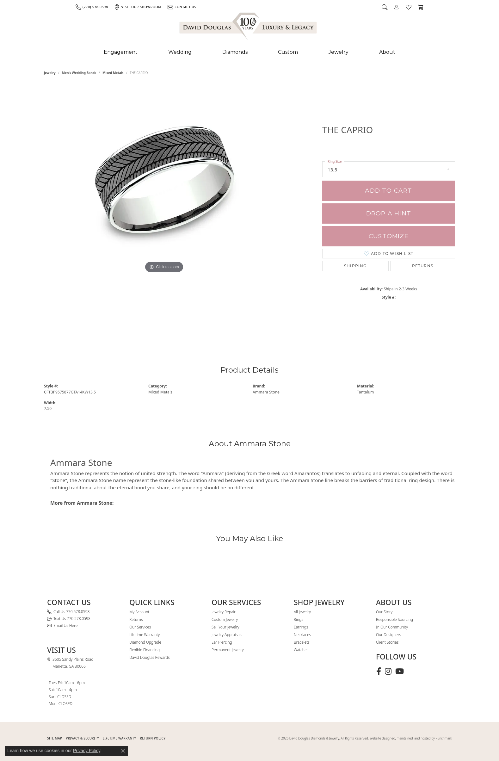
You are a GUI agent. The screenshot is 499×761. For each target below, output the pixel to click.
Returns (422, 265)
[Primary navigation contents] (249, 52)
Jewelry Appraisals (227, 634)
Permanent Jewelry (228, 650)
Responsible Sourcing (394, 619)
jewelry (50, 73)
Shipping (355, 265)
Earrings (301, 627)
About (387, 52)
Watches (301, 650)
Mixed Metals (113, 73)
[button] (384, 7)
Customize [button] (389, 236)
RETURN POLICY (153, 738)
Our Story (384, 612)
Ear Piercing (222, 642)
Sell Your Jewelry (225, 627)
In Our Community (392, 627)
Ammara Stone (266, 392)
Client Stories (387, 642)
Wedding (180, 52)
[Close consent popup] (123, 751)
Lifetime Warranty (144, 634)
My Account (139, 612)
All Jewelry (302, 612)
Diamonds (235, 52)
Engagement (121, 52)
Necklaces (302, 634)
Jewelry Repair (224, 612)
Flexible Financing (144, 650)
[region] (164, 211)
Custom (288, 52)
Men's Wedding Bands (79, 73)
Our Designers (388, 634)
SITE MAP (54, 738)
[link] (92, 7)
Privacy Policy (86, 750)
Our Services (140, 627)
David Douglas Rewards (149, 657)
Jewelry (338, 52)
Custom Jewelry (225, 619)
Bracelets (302, 642)
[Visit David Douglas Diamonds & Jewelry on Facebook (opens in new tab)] (378, 671)
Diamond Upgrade (145, 642)
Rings (298, 619)
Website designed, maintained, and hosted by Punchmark (411, 738)
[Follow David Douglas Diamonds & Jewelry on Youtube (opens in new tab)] (399, 671)
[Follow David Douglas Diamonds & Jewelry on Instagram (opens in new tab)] (388, 671)
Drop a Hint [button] (388, 213)
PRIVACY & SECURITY (82, 738)
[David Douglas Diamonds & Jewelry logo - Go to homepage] (248, 27)
